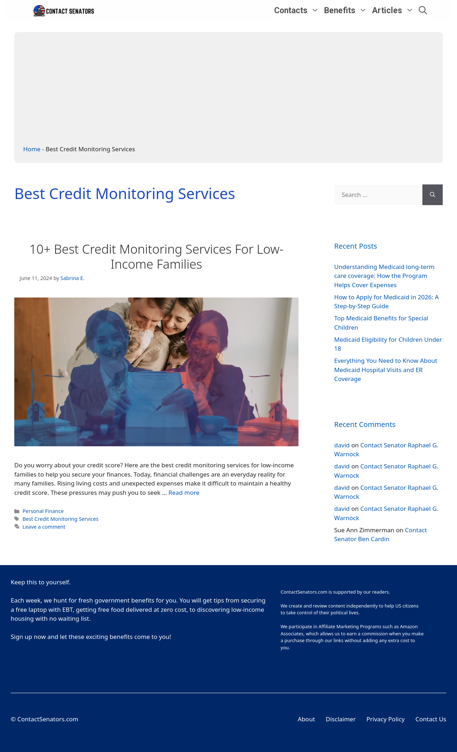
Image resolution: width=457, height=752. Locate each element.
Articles (394, 10)
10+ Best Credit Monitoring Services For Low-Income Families (156, 256)
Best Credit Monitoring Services (60, 518)
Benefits (347, 10)
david (342, 445)
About (306, 719)
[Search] (432, 194)
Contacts (298, 10)
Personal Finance (43, 511)
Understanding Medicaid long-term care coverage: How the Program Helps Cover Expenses (384, 276)
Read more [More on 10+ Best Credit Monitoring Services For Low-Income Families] (184, 492)
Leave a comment (43, 526)
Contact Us (431, 719)
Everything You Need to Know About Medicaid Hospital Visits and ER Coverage (385, 369)
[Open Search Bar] (423, 10)
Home (31, 149)
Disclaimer (341, 719)
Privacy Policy (385, 719)
